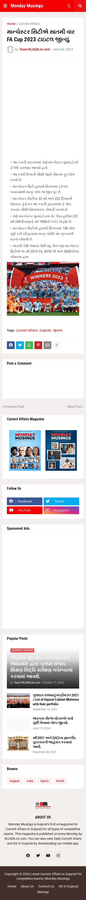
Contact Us (46, 886)
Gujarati (45, 330)
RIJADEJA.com (15, 838)
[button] (5, 6)
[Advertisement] (43, 105)
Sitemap (43, 892)
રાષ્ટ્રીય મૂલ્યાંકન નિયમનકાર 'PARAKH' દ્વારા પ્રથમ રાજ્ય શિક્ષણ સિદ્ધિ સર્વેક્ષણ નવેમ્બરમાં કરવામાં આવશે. (41, 667)
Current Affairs (29, 23)
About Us (27, 886)
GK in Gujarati (68, 886)
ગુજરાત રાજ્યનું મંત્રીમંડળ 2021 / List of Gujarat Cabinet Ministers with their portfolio (56, 699)
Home (11, 23)
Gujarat (14, 781)
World (60, 781)
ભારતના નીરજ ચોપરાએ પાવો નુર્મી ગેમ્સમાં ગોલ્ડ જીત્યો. (53, 720)
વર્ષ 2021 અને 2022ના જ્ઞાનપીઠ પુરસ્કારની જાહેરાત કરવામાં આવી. (54, 742)
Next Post (74, 406)
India (30, 781)
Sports (57, 330)
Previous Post (14, 406)
